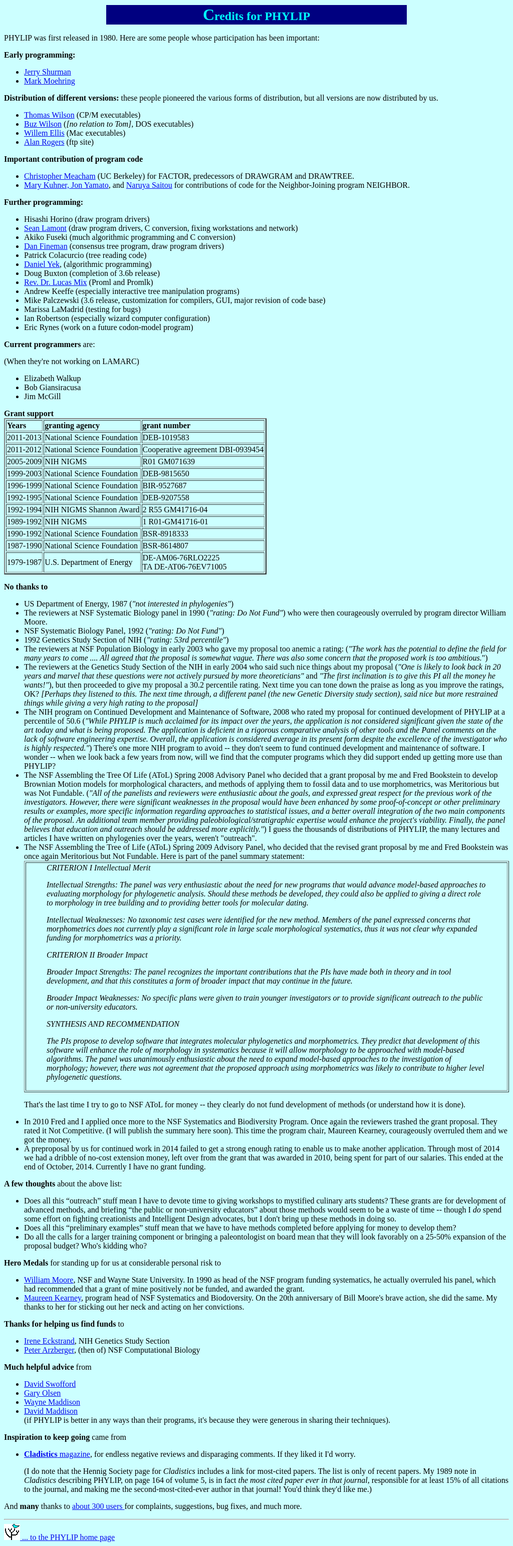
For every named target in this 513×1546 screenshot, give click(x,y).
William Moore (48, 1280)
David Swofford (50, 1384)
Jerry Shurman (47, 72)
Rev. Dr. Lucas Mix (55, 282)
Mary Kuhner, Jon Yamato (66, 185)
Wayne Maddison (52, 1402)
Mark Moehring (49, 81)
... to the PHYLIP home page (59, 1537)
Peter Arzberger (49, 1350)
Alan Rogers (44, 142)
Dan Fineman (46, 246)
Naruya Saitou (149, 185)
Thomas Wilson (49, 115)
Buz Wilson (43, 124)
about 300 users (98, 1506)
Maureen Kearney (52, 1298)
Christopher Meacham (60, 176)
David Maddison (51, 1411)
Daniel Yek (42, 264)
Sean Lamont (45, 228)
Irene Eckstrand (49, 1341)
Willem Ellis (44, 133)
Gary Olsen (42, 1393)
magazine (57, 1454)
